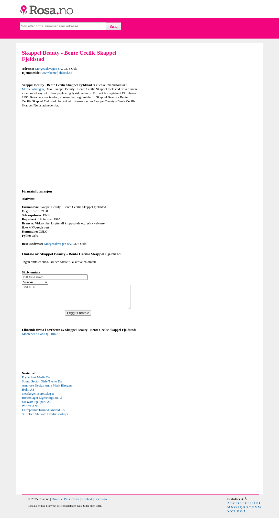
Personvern (71, 503)
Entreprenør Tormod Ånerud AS (43, 414)
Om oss (57, 503)
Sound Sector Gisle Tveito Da (42, 386)
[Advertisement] (79, 147)
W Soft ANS (30, 410)
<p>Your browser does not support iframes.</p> (60, 355)
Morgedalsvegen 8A (48, 68)
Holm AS (28, 394)
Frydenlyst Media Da (36, 382)
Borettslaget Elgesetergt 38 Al (42, 402)
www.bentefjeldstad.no (56, 73)
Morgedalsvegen (33, 89)
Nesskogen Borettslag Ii (38, 398)
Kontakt (86, 503)
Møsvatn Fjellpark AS (36, 406)
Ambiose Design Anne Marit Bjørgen (47, 390)
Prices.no (100, 503)
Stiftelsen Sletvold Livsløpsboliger (45, 418)
